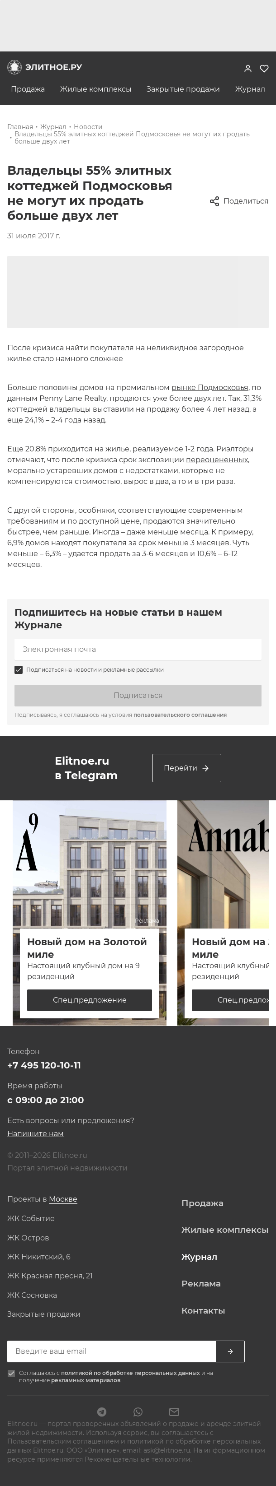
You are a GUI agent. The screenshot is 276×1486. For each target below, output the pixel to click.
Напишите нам (35, 1133)
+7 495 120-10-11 (44, 1065)
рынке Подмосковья (209, 387)
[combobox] (63, 1199)
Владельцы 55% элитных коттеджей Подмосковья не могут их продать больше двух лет (132, 137)
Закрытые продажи (183, 89)
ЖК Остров (28, 1238)
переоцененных (217, 459)
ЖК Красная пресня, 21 (50, 1276)
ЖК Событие (31, 1219)
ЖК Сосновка (32, 1295)
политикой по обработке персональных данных (131, 1373)
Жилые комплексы (96, 89)
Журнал (250, 89)
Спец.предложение (90, 1000)
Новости (88, 127)
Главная (20, 127)
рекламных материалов (85, 1380)
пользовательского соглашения (180, 714)
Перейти (187, 768)
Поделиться (239, 201)
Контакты (203, 1311)
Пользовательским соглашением (64, 1441)
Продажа (28, 89)
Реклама (201, 1284)
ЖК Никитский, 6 (39, 1257)
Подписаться (138, 695)
